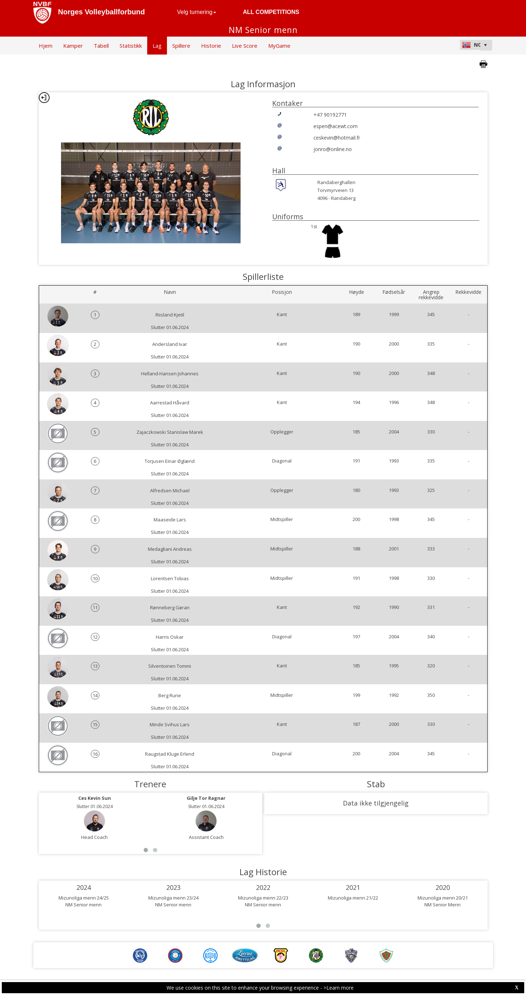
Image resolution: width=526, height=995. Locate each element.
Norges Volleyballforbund (101, 12)
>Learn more (338, 987)
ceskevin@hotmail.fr (336, 137)
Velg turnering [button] (196, 12)
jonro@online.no (332, 149)
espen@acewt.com (335, 126)
